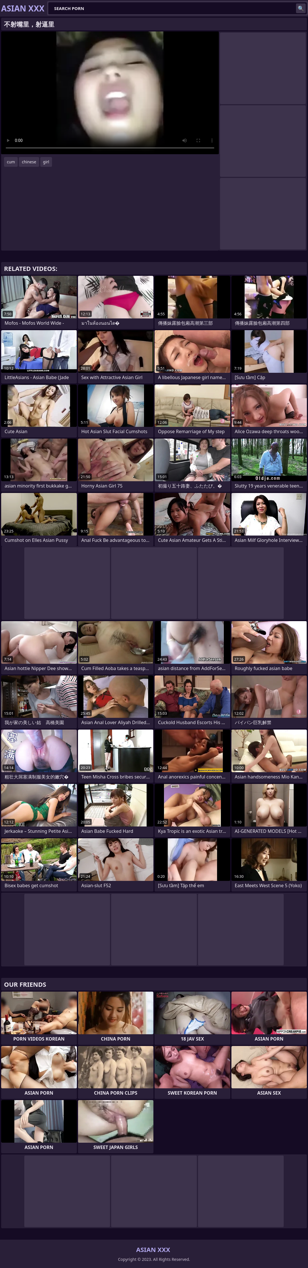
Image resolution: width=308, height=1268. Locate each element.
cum (11, 162)
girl (46, 162)
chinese (29, 162)
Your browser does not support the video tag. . (110, 92)
